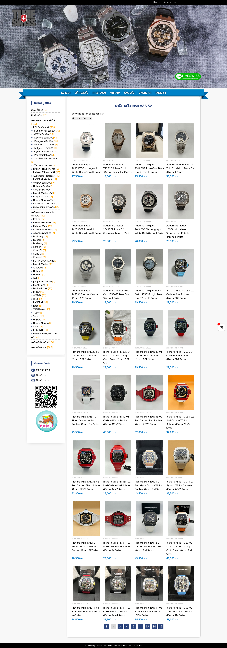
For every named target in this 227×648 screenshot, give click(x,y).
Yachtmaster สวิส (44, 165)
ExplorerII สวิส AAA (46, 144)
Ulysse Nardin (42, 323)
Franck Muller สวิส (44, 193)
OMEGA (39, 295)
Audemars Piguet (45, 229)
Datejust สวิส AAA (46, 141)
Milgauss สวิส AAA (45, 148)
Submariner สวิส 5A (47, 131)
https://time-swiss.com (102, 645)
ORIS (38, 299)
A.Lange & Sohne (44, 233)
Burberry (40, 243)
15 (161, 627)
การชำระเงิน (99, 93)
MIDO (38, 292)
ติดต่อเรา (160, 93)
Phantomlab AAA (45, 155)
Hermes (39, 274)
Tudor (38, 313)
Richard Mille (42, 226)
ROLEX (39, 219)
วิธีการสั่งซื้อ (81, 93)
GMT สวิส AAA (44, 134)
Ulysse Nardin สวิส (44, 200)
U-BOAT (39, 319)
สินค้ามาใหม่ (39, 115)
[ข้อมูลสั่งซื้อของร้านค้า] (82, 118)
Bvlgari (38, 240)
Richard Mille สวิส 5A (46, 172)
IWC (37, 278)
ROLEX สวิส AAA (44, 127)
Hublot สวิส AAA (43, 186)
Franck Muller (43, 264)
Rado (37, 306)
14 (154, 627)
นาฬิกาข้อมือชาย (42, 347)
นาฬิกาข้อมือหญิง (42, 342)
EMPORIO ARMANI (45, 261)
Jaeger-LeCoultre (44, 281)
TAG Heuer (41, 309)
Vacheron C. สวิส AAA (45, 203)
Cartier (39, 247)
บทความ (115, 93)
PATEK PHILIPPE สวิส (46, 169)
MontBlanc (40, 285)
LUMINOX (40, 330)
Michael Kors (42, 288)
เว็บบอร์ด (129, 93)
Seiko (38, 316)
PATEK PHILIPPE (44, 222)
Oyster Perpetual (45, 151)
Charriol (39, 257)
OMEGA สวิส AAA (44, 183)
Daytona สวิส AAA (45, 138)
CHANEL (39, 250)
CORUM (39, 254)
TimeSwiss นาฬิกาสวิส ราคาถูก (129, 645)
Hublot (38, 271)
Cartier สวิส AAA (43, 189)
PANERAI (40, 302)
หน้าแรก (66, 93)
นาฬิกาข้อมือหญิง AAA (46, 207)
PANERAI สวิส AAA (45, 179)
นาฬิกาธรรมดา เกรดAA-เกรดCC (42, 214)
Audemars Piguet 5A (46, 176)
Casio (38, 326)
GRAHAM (39, 267)
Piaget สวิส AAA (43, 196)
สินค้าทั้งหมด (40, 110)
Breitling (40, 236)
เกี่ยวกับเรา (145, 93)
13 (147, 627)
